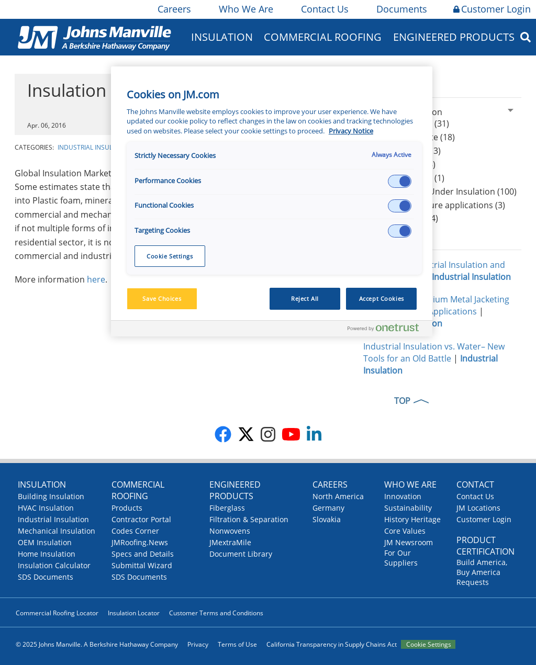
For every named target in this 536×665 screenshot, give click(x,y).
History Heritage (412, 519)
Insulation (222, 37)
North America (338, 496)
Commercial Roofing (323, 37)
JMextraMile (230, 542)
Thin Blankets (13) (406, 150)
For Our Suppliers (401, 558)
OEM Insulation (45, 542)
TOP (402, 401)
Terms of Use (237, 644)
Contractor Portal (141, 519)
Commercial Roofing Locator (57, 612)
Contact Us (324, 9)
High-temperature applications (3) (438, 205)
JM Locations (478, 508)
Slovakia (326, 519)
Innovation (402, 496)
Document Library (240, 554)
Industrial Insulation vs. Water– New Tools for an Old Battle (434, 352)
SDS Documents (45, 577)
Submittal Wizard (141, 565)
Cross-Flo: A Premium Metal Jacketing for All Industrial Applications (436, 305)
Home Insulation (46, 554)
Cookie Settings (428, 644)
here (96, 279)
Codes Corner (135, 531)
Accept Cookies (381, 298)
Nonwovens (229, 531)
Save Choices (161, 298)
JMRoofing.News (139, 542)
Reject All (305, 298)
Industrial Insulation (94, 147)
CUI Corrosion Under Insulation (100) (444, 191)
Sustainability (408, 508)
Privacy (197, 644)
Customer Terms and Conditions (216, 612)
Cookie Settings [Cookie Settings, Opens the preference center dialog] (170, 256)
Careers (173, 9)
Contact (475, 484)
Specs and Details (142, 554)
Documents (401, 9)
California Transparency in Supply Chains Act (331, 644)
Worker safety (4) (404, 218)
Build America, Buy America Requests (481, 572)
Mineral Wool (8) (403, 164)
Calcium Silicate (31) (410, 123)
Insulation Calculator (54, 565)
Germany (328, 508)
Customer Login (492, 9)
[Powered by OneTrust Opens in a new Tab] (387, 329)
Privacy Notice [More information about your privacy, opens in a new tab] (351, 131)
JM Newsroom (408, 542)
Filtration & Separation (248, 519)
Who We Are (245, 9)
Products (126, 508)
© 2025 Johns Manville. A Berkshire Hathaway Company (97, 644)
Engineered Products (454, 37)
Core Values (405, 531)
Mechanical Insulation (56, 531)
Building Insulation (51, 496)
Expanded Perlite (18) (413, 137)
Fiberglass (227, 508)
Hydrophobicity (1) (407, 178)
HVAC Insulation (46, 508)
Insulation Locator (134, 612)
